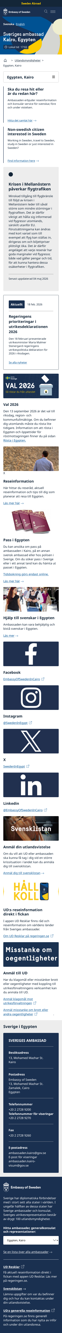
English (20, 24)
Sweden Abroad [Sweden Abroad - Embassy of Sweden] (31, 3)
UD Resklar (11, 1267)
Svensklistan (12, 1289)
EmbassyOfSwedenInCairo (21, 679)
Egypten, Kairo (20, 77)
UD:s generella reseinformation (26, 1311)
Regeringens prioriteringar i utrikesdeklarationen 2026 (28, 324)
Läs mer (8, 635)
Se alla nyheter (18, 362)
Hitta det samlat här (20, 120)
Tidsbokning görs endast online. (26, 574)
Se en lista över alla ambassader (25, 1252)
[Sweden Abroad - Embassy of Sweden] (19, 12)
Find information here (21, 161)
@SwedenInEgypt (15, 723)
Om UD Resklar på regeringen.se (26, 936)
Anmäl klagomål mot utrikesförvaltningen (18, 1001)
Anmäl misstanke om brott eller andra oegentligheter (25, 1012)
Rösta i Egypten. (14, 440)
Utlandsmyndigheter (28, 60)
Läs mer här (11, 503)
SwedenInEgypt (14, 766)
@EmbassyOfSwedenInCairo (23, 810)
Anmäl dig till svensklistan (21, 873)
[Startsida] (6, 60)
